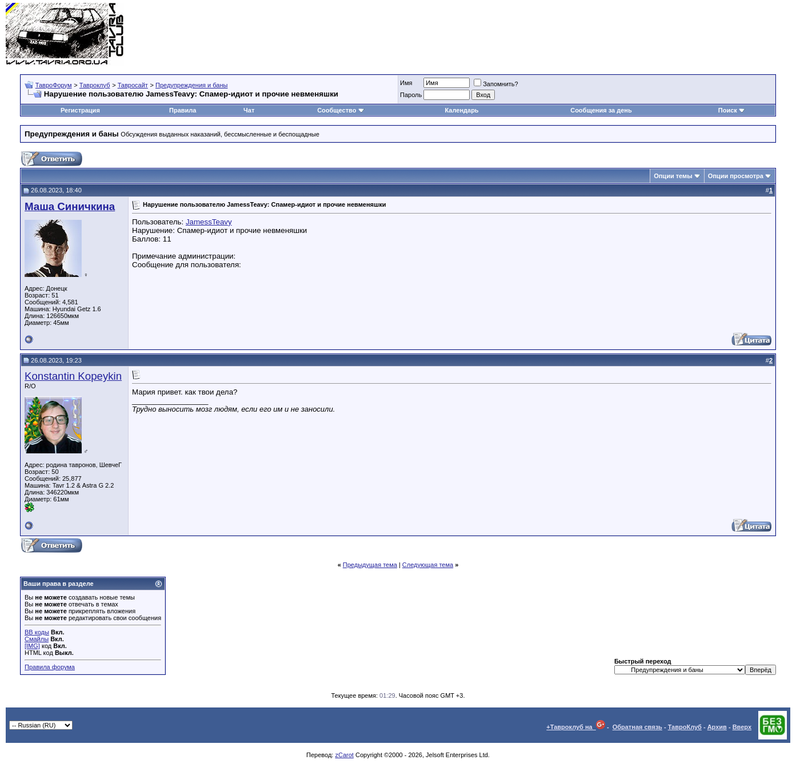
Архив (717, 726)
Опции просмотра (735, 175)
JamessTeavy (209, 222)
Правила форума (50, 667)
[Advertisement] (582, 34)
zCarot (344, 754)
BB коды (37, 632)
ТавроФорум (53, 85)
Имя (406, 82)
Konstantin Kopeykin (73, 376)
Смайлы (37, 639)
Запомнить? (496, 84)
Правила (182, 110)
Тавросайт (133, 85)
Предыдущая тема (370, 564)
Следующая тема (427, 564)
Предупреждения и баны (191, 85)
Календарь (461, 110)
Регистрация (80, 110)
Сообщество (340, 110)
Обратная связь (637, 726)
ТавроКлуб (685, 726)
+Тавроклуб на (575, 726)
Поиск (731, 110)
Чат (248, 110)
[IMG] (32, 645)
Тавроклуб (94, 85)
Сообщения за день (600, 110)
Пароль (411, 94)
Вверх (742, 726)
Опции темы (673, 175)
